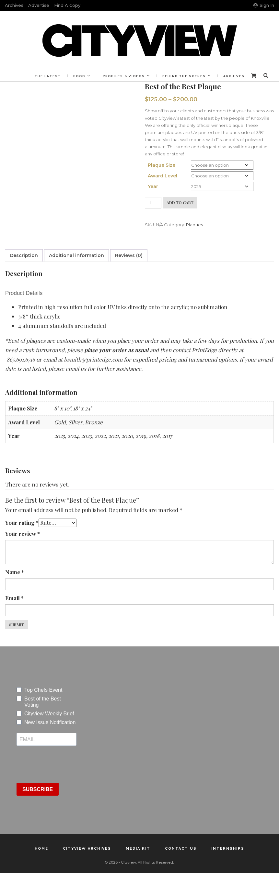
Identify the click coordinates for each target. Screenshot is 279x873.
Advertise (38, 5)
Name (14, 572)
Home (41, 848)
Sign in (263, 5)
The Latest (48, 76)
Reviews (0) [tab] (129, 255)
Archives (14, 5)
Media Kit (138, 848)
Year (153, 186)
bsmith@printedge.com (94, 359)
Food (79, 76)
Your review (22, 533)
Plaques (194, 224)
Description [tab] (24, 255)
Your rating (22, 522)
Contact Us (181, 848)
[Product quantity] (153, 202)
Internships (227, 848)
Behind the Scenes (184, 76)
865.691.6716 (20, 359)
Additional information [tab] (76, 255)
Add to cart (180, 202)
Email (14, 597)
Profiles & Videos (124, 76)
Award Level (162, 176)
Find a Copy (67, 5)
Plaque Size (161, 165)
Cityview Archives (87, 848)
